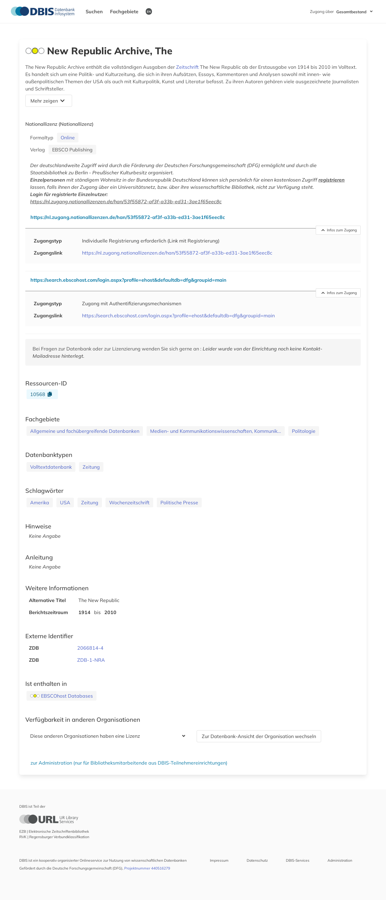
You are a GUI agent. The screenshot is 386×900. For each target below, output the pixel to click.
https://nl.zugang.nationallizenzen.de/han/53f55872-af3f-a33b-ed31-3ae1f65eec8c (126, 201)
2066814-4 (90, 648)
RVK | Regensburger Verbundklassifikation (54, 837)
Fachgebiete (124, 11)
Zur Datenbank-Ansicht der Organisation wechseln (259, 736)
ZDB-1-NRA (91, 660)
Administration (339, 860)
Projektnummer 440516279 (147, 868)
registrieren (331, 180)
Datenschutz (257, 860)
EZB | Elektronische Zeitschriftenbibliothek (54, 831)
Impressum (219, 860)
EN (149, 11)
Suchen (94, 11)
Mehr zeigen (47, 101)
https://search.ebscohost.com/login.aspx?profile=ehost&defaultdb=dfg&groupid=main (178, 315)
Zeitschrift (187, 67)
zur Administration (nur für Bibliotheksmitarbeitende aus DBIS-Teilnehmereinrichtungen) (128, 763)
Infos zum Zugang (339, 230)
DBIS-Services (297, 860)
